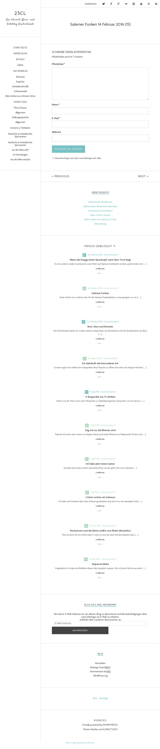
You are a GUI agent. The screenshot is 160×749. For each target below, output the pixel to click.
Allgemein (20, 112)
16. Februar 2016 (95, 288)
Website (56, 132)
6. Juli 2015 (94, 458)
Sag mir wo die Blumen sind (100, 430)
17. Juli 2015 (95, 391)
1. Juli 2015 (94, 492)
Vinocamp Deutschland (100, 210)
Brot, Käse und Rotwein (100, 326)
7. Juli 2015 (94, 425)
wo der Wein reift (20, 150)
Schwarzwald (20, 91)
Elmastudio (110, 728)
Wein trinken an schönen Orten (20, 96)
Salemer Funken (100, 293)
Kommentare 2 (111, 254)
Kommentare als (100, 670)
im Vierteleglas (20, 154)
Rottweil (20, 77)
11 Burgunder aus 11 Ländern (100, 396)
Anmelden (100, 662)
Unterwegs (20, 71)
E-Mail (56, 118)
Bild (84, 288)
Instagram (133, 3)
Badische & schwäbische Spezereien (20, 135)
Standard (84, 255)
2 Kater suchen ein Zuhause (100, 497)
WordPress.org (100, 674)
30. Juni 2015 (95, 525)
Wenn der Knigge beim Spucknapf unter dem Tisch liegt (100, 259)
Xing (148, 3)
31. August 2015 (95, 358)
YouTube (141, 3)
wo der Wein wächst (20, 159)
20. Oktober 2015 (95, 321)
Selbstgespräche (20, 117)
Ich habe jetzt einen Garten (100, 463)
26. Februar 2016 (95, 254)
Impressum (20, 53)
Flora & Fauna (20, 107)
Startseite (20, 47)
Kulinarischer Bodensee (100, 201)
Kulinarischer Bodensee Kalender (100, 206)
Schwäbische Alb (20, 86)
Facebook (111, 3)
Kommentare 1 (109, 525)
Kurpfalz (20, 81)
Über (20, 65)
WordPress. (110, 723)
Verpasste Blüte (100, 564)
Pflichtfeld (58, 64)
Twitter (103, 3)
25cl (20, 13)
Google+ (118, 3)
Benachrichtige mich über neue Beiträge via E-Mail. (78, 158)
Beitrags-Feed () (100, 666)
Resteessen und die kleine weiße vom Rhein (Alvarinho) (100, 530)
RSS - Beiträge (100, 697)
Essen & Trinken (20, 128)
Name (56, 104)
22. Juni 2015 (94, 559)
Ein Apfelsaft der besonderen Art (100, 363)
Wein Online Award (100, 215)
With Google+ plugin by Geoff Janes (80, 741)
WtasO (20, 59)
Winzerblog (100, 223)
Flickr (126, 3)
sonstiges (20, 102)
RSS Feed (156, 3)
